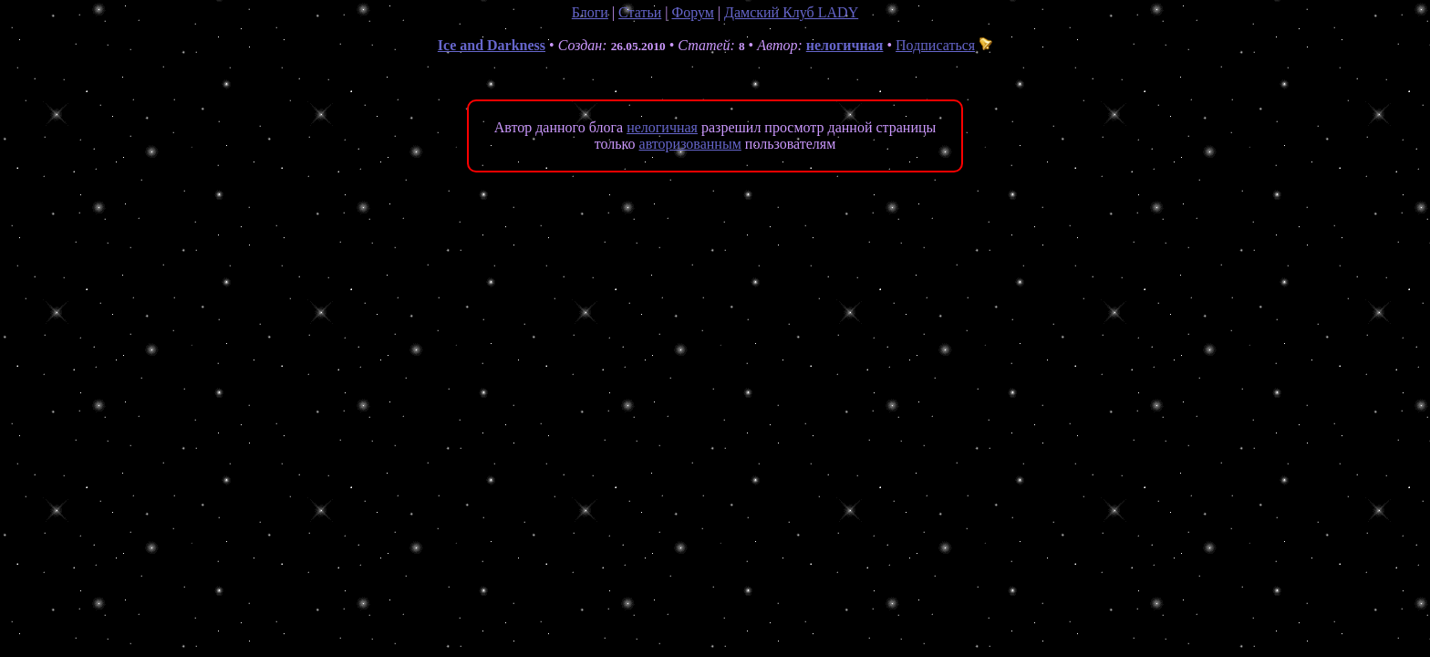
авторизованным (690, 143)
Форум (692, 12)
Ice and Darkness (491, 45)
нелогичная (845, 45)
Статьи (639, 12)
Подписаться (944, 45)
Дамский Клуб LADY (791, 12)
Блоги (590, 12)
